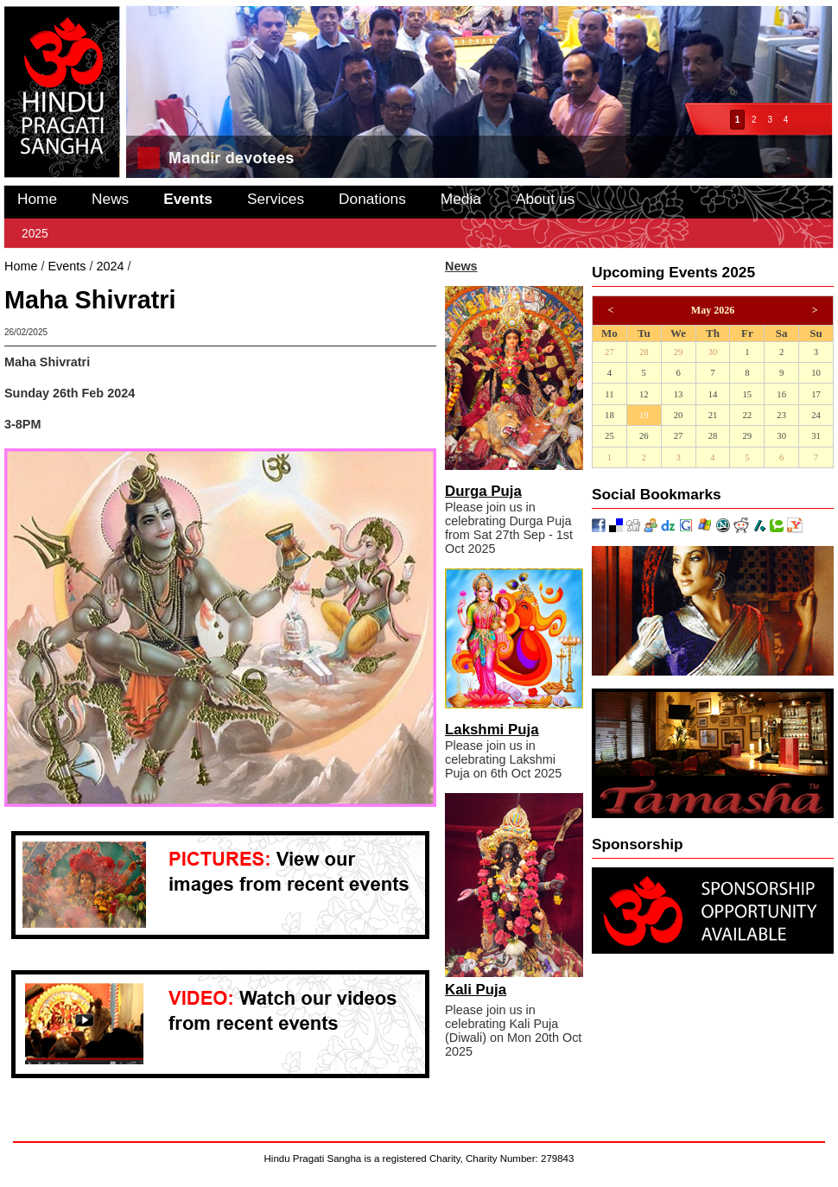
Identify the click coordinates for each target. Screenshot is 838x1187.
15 (747, 394)
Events (188, 198)
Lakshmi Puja (492, 729)
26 (644, 436)
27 (609, 352)
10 (816, 373)
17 (816, 394)
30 (713, 352)
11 (609, 394)
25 (609, 436)
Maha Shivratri (174, 266)
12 (644, 394)
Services (275, 198)
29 (678, 352)
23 (781, 415)
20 (678, 415)
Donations (372, 198)
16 (781, 394)
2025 (35, 233)
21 (713, 415)
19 (644, 415)
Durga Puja (483, 491)
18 (609, 415)
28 (644, 352)
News (110, 198)
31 (816, 436)
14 (713, 394)
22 (747, 415)
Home (37, 198)
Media (461, 198)
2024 (110, 266)
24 (816, 415)
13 (678, 394)
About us (545, 198)
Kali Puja (475, 989)
